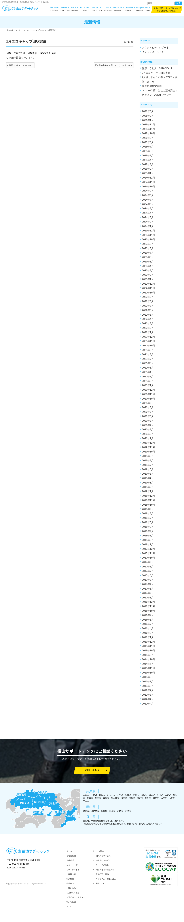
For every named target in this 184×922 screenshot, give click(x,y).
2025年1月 (148, 174)
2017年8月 (148, 568)
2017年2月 (148, 594)
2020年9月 (148, 404)
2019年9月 (148, 457)
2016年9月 (148, 616)
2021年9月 (148, 351)
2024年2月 (148, 223)
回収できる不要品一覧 (105, 870)
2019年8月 (148, 461)
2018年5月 (148, 528)
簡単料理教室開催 (152, 87)
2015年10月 (148, 651)
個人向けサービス (103, 856)
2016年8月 (148, 621)
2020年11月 (148, 395)
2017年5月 (148, 581)
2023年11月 (148, 236)
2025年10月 (148, 134)
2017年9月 (148, 563)
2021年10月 (148, 347)
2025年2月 (148, 170)
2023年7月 (148, 254)
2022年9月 (148, 298)
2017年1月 (148, 599)
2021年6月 (148, 364)
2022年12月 (148, 285)
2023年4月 (148, 267)
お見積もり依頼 (72, 893)
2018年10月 (148, 506)
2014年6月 (148, 665)
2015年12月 (148, 643)
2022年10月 (148, 294)
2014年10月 (148, 660)
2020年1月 (148, 439)
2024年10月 (148, 187)
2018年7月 (148, 519)
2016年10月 (148, 612)
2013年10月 (148, 674)
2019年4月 (148, 479)
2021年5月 (148, 369)
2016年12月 (148, 603)
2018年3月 (148, 537)
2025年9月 (148, 139)
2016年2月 (148, 634)
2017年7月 (148, 572)
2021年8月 (148, 355)
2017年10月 (148, 559)
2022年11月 (148, 289)
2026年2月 (148, 117)
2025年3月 (148, 165)
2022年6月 (148, 311)
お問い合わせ (175, 8)
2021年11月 (148, 342)
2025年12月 (148, 125)
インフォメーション (153, 53)
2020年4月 (148, 426)
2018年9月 (148, 510)
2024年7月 (148, 201)
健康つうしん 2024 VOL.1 (21, 66)
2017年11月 (148, 554)
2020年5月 (148, 422)
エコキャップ (84, 8)
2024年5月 (148, 210)
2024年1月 (148, 227)
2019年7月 (148, 466)
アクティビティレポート (155, 48)
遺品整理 (74, 8)
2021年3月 (148, 378)
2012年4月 (148, 700)
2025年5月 (148, 156)
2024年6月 (148, 205)
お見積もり (162, 8)
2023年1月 (148, 280)
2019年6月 (148, 470)
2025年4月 (148, 161)
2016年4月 (148, 629)
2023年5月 (148, 263)
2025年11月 (148, 130)
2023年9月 (148, 245)
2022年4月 (148, 320)
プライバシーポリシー (75, 897)
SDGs (147, 8)
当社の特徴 (54, 8)
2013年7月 (148, 682)
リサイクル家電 (96, 8)
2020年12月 (148, 391)
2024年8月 (148, 196)
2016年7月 (148, 625)
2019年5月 (148, 475)
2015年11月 (148, 647)
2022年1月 (148, 333)
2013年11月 (148, 669)
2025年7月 (148, 148)
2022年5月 (148, 316)
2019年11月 (148, 448)
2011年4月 (148, 705)
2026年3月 (148, 112)
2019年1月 (148, 492)
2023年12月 (148, 232)
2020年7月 (148, 413)
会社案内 (128, 8)
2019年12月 (148, 444)
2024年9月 (148, 192)
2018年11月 (148, 501)
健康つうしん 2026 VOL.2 (157, 69)
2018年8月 (148, 515)
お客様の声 (108, 8)
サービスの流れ (102, 865)
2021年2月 (148, 382)
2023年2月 (148, 276)
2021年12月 (148, 338)
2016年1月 (148, 638)
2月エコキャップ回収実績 (156, 74)
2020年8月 (148, 408)
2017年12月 (148, 550)
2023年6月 (148, 258)
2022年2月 (148, 329)
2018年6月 (148, 523)
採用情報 (117, 8)
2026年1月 (148, 121)
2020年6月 (148, 417)
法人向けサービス (103, 860)
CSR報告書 (139, 8)
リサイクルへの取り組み (106, 879)
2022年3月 (148, 324)
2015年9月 (148, 656)
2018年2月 (148, 541)
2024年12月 (148, 179)
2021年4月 (148, 373)
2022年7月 (148, 307)
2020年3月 (148, 430)
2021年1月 (148, 386)
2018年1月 (148, 545)
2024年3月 (148, 218)
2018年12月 (148, 497)
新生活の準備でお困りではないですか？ (113, 66)
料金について (101, 883)
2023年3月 (148, 271)
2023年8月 (148, 249)
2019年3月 (148, 484)
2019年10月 (148, 453)
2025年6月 (148, 152)
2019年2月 (148, 488)
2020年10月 (148, 400)
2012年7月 (148, 691)
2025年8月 (148, 143)
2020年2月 (148, 435)
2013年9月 (148, 678)
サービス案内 (65, 8)
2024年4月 (148, 214)
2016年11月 (148, 607)
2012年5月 (148, 696)
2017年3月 (148, 590)
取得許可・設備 (102, 874)
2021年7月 (148, 360)
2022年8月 (148, 302)
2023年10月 (148, 240)
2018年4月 (148, 532)
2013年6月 (148, 687)
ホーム (69, 851)
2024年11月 (148, 183)
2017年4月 (148, 585)
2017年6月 (148, 576)
